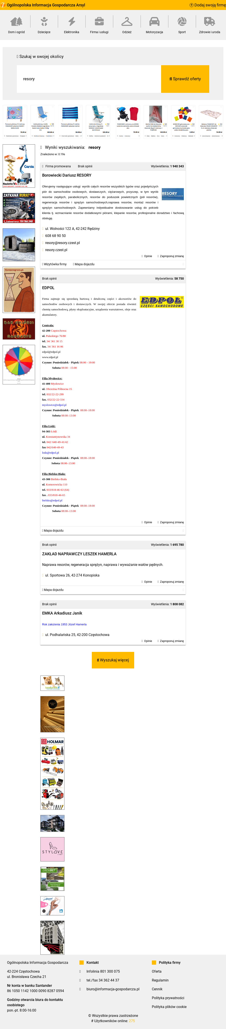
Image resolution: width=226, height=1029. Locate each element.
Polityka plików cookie (169, 1007)
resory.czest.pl (56, 250)
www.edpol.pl (50, 357)
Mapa (83, 264)
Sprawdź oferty (185, 78)
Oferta (157, 971)
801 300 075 (110, 971)
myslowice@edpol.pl (54, 405)
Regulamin (160, 980)
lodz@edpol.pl (50, 452)
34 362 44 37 (109, 980)
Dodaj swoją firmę (208, 5)
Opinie (148, 256)
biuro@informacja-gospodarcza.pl (113, 989)
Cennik (157, 989)
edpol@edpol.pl (51, 351)
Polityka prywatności (168, 998)
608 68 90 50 (55, 236)
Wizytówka (54, 264)
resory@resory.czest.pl (62, 243)
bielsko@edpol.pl (52, 500)
